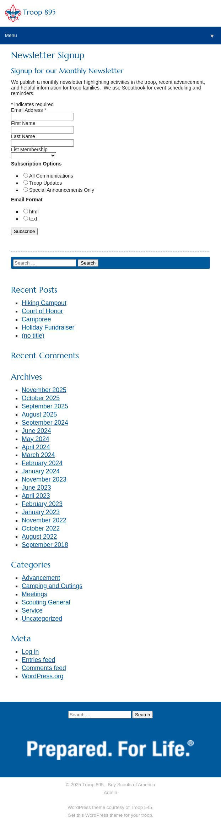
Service (32, 610)
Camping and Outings (52, 585)
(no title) (33, 335)
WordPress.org (43, 676)
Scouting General (46, 602)
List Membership (29, 149)
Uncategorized (42, 618)
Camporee (36, 319)
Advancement (41, 577)
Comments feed (44, 668)
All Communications (51, 176)
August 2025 (39, 414)
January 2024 (41, 471)
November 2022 (44, 520)
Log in (30, 651)
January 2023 (41, 512)
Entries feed (38, 659)
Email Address (28, 110)
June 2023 (36, 487)
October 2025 (41, 398)
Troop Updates (45, 183)
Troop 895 (39, 12)
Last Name (23, 136)
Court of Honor (42, 311)
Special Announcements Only (61, 190)
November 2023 (44, 479)
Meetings (34, 594)
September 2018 (45, 544)
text (33, 219)
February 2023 (42, 503)
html (33, 211)
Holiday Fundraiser (48, 327)
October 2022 (41, 528)
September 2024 (45, 422)
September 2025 (45, 406)
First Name (23, 123)
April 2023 (36, 495)
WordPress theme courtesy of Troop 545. (110, 807)
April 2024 (36, 447)
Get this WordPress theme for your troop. (110, 815)
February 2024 (42, 463)
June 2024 (36, 430)
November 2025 (44, 389)
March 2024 (38, 454)
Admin (110, 792)
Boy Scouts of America (131, 784)
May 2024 (35, 438)
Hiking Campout (44, 302)
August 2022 (39, 536)
